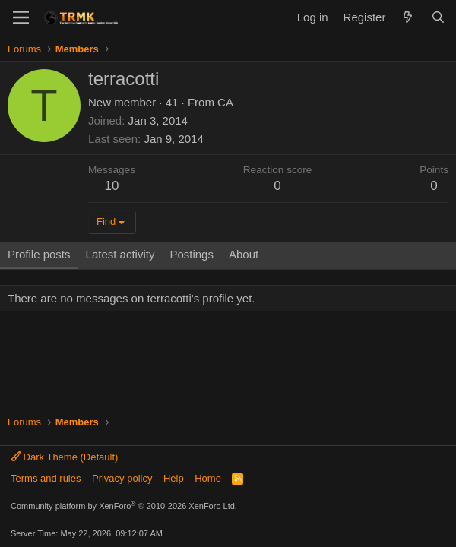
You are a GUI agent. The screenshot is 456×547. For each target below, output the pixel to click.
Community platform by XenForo (124, 506)
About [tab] (243, 254)
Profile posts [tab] (39, 254)
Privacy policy (122, 478)
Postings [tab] (191, 254)
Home (208, 478)
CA (225, 102)
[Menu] (21, 17)
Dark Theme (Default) (64, 457)
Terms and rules (46, 478)
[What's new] (408, 17)
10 (112, 186)
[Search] (438, 17)
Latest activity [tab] (120, 254)
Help (173, 478)
